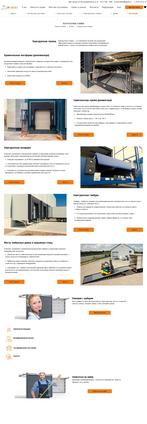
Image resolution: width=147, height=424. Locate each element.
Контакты (94, 7)
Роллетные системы (64, 13)
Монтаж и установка (58, 7)
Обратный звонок (134, 7)
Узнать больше (15, 83)
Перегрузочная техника (92, 13)
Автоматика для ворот (36, 13)
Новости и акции (37, 7)
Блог (119, 7)
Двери (115, 13)
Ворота (13, 13)
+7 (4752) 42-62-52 (140, 2)
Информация (108, 7)
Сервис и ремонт (78, 7)
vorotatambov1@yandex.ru (123, 2)
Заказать (64, 83)
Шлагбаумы (133, 13)
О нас (24, 7)
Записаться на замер (100, 391)
